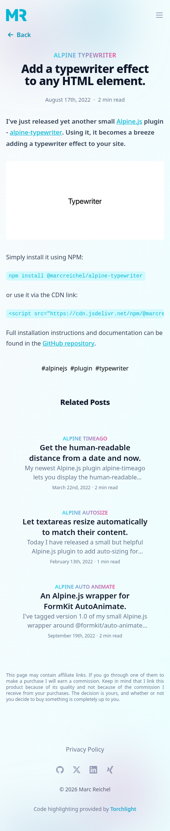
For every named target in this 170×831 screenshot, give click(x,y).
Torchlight (123, 808)
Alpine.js (129, 121)
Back (18, 34)
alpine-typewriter (36, 132)
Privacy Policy (85, 749)
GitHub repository (68, 343)
